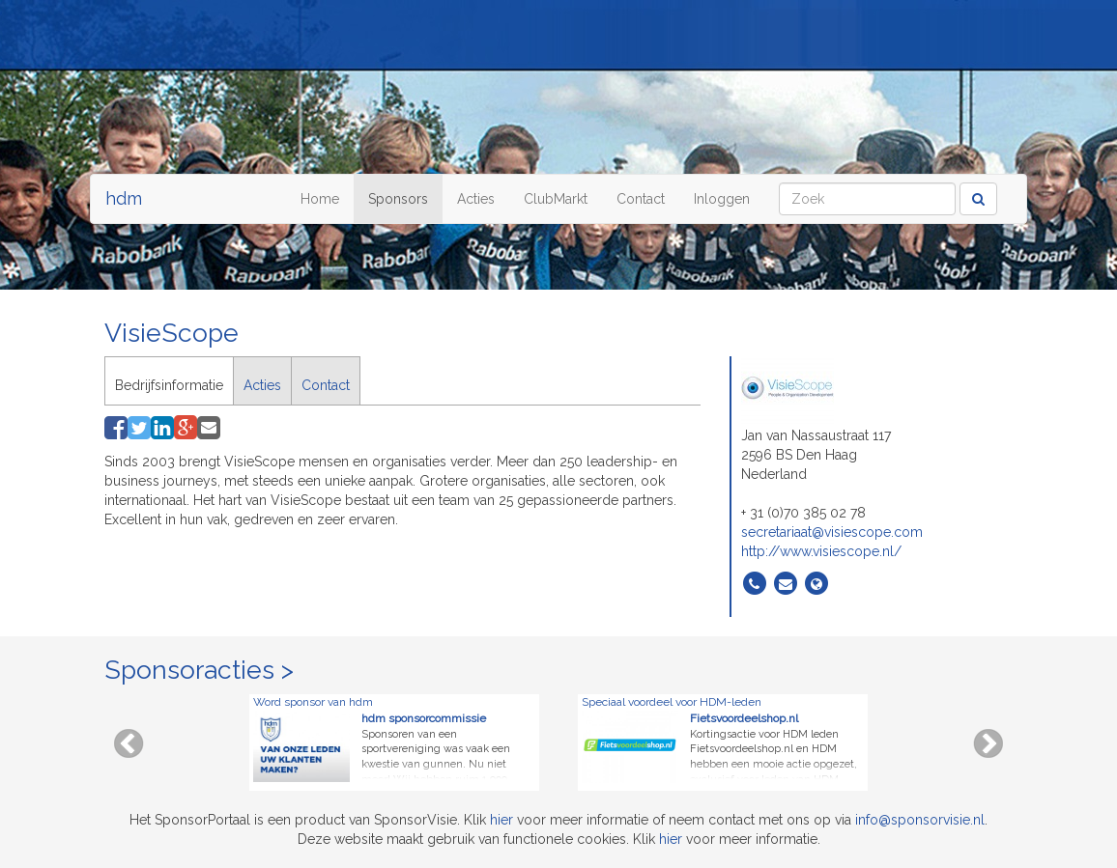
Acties (476, 199)
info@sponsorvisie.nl (920, 819)
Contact (640, 199)
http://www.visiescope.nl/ (821, 551)
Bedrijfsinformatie (169, 385)
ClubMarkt (555, 199)
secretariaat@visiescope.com (832, 532)
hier (501, 819)
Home (320, 199)
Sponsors (398, 199)
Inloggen (722, 199)
